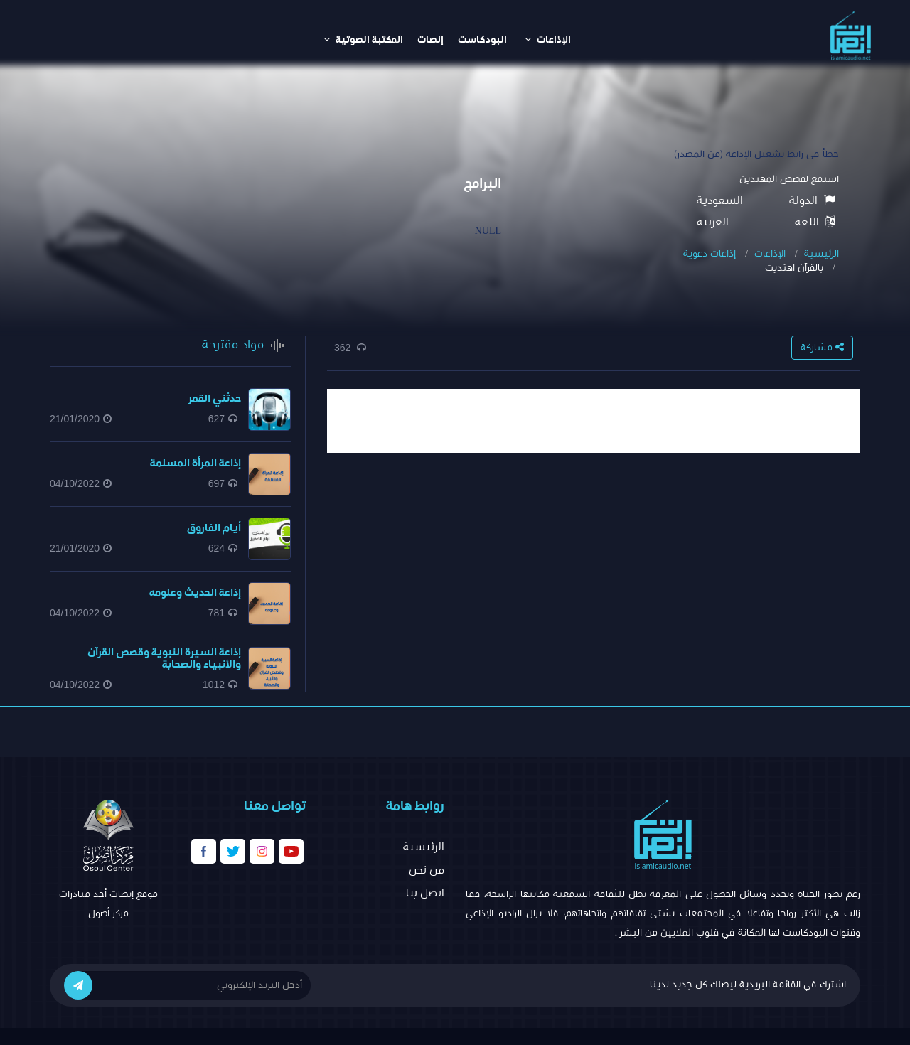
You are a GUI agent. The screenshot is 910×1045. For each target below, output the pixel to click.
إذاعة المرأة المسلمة (195, 463)
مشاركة (822, 347)
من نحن (426, 870)
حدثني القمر (214, 398)
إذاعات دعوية (709, 254)
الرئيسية (821, 254)
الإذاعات (548, 39)
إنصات (430, 40)
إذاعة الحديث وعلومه (195, 592)
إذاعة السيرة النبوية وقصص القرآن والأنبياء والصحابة (164, 658)
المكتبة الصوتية (363, 39)
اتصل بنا (425, 893)
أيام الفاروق (214, 527)
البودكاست (482, 40)
